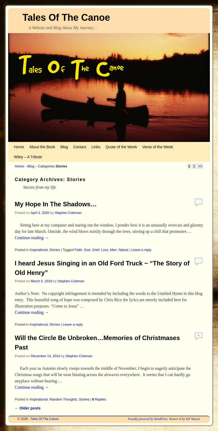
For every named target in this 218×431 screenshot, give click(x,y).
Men (113, 250)
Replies (99, 399)
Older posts (27, 408)
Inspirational (39, 250)
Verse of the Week (157, 147)
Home (19, 147)
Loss (104, 250)
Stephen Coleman (68, 213)
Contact (79, 147)
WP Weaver (193, 419)
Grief (95, 250)
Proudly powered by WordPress (148, 419)
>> (200, 166)
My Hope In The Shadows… (56, 204)
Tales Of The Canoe (66, 17)
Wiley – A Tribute (28, 157)
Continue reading (32, 237)
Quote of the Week (121, 147)
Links (95, 147)
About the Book (42, 147)
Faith (78, 250)
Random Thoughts (63, 399)
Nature (123, 250)
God (87, 250)
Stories (55, 250)
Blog (64, 147)
